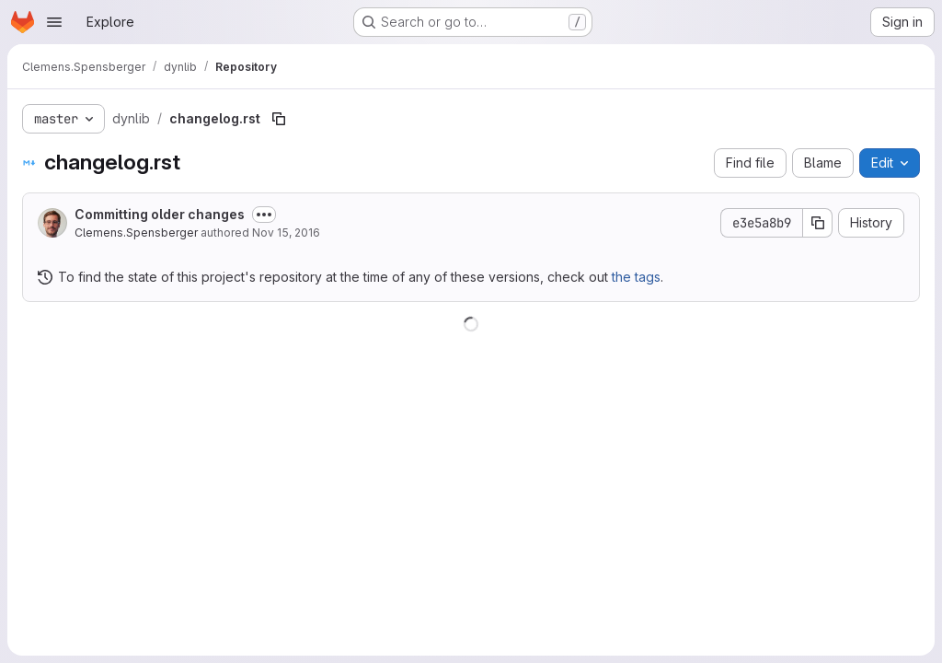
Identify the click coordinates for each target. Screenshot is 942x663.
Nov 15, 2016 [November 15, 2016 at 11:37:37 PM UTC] (286, 232)
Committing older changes (160, 214)
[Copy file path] (278, 119)
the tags (636, 277)
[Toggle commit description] (264, 214)
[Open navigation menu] (54, 22)
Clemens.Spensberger (136, 232)
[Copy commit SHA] (818, 223)
